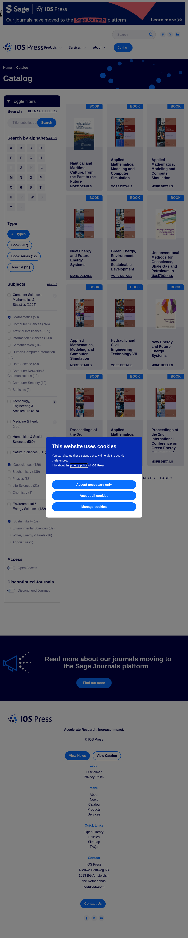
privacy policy (79, 465)
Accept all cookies (94, 495)
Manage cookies (94, 507)
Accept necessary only (94, 484)
